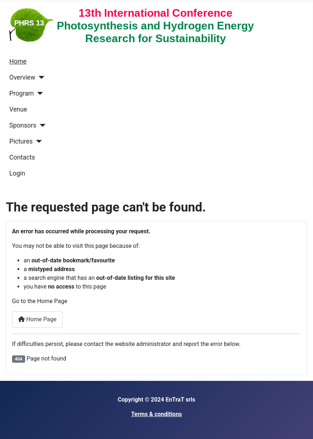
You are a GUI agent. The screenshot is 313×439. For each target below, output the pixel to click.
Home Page (37, 319)
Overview (22, 77)
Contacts (22, 157)
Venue (18, 109)
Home (18, 61)
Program (21, 93)
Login (17, 173)
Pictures (21, 141)
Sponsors (22, 125)
